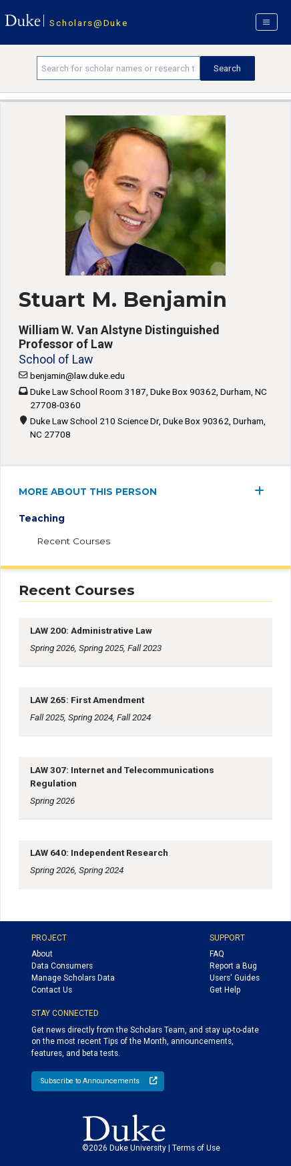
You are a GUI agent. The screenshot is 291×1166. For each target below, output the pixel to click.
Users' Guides (235, 978)
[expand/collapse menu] (263, 490)
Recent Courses (73, 541)
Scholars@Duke (88, 22)
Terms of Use (196, 1148)
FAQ (217, 954)
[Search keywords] (118, 68)
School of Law (56, 359)
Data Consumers (62, 966)
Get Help (225, 990)
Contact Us (51, 990)
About (42, 954)
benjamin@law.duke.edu (77, 375)
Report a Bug (233, 966)
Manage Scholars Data (73, 978)
